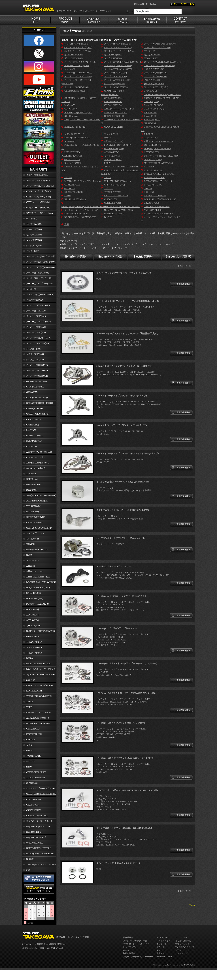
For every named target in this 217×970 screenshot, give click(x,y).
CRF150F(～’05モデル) (115, 185)
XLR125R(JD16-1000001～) (37, 718)
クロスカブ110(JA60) (35, 359)
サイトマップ (181, 953)
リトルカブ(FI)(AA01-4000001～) (40, 294)
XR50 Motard (31, 473)
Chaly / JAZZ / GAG (34, 441)
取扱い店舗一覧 (141, 4)
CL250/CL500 (31, 783)
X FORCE (30, 544)
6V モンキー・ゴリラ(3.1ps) (38, 202)
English (153, 4)
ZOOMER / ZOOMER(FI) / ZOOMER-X (35, 501)
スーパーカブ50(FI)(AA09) (37, 272)
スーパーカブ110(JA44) (36, 327)
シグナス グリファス (35, 533)
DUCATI (29, 859)
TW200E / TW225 (33, 756)
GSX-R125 (30, 739)
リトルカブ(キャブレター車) (38, 278)
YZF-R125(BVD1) (33, 506)
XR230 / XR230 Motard (155, 195)
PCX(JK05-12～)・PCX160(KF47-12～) (39, 583)
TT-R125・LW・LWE (154, 177)
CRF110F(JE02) (32, 424)
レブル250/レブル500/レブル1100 (40, 788)
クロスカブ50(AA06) (35, 300)
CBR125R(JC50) (32, 729)
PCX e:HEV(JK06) (33, 593)
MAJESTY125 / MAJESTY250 (38, 663)
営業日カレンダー (183, 944)
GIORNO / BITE (32, 636)
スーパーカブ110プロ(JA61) (38, 343)
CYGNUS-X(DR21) (34, 522)
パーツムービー (164, 941)
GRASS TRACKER (73, 192)
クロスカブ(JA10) (33, 348)
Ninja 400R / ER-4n (33, 832)
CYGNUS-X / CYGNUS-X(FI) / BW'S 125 (37, 529)
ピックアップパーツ (132, 947)
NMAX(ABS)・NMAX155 (37, 549)
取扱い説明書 (129, 953)
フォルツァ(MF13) (34, 652)
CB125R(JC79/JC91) (34, 408)
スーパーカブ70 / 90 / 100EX (38, 305)
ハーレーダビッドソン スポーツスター (39, 865)
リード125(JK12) (33, 625)
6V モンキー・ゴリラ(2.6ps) (38, 207)
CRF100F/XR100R (33, 419)
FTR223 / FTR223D (34, 734)
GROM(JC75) (31, 392)
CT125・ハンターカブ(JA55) (38, 196)
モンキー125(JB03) (34, 229)
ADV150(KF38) (32, 620)
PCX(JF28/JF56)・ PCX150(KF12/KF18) (31, 610)
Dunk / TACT (31, 490)
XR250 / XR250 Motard (35, 777)
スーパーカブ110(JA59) (36, 332)
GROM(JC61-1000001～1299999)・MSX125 (38, 404)
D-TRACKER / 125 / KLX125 (38, 723)
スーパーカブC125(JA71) (37, 376)
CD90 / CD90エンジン (35, 457)
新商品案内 (128, 937)
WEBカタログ (163, 937)
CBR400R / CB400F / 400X (37, 815)
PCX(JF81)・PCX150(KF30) (37, 604)
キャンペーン (163, 950)
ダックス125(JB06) (34, 240)
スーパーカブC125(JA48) (37, 365)
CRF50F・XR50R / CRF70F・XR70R (36, 415)
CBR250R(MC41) (33, 799)
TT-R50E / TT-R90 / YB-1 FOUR (39, 696)
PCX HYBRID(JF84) (34, 598)
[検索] (158, 11)
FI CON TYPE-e (182, 937)
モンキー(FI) (31, 218)
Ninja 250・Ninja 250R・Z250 (38, 826)
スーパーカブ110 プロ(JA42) (38, 321)
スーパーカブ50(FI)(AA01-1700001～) (38, 263)
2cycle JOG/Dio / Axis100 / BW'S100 (40, 674)
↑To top (191, 905)
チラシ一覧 (162, 944)
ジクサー (30, 745)
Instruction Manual (164, 957)
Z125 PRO (30, 680)
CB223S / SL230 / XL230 (36, 772)
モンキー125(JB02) (34, 234)
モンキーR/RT (32, 251)
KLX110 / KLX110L (34, 690)
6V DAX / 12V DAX (34, 435)
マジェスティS (32, 538)
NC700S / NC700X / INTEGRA (38, 848)
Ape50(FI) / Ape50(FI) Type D (37, 462)
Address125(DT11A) (34, 571)
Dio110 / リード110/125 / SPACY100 (40, 631)
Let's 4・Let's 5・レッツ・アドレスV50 (39, 670)
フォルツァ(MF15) (34, 647)
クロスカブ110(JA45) (35, 354)
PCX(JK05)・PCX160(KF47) (38, 587)
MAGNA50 (31, 430)
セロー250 (30, 761)
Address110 (30, 566)
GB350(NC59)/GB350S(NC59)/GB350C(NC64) (41, 794)
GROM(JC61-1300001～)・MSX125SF (35, 398)
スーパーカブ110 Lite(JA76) (37, 180)
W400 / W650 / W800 (34, 843)
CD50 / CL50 (31, 446)
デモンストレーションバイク (136, 944)
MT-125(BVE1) (32, 511)
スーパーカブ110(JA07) (36, 310)
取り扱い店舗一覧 (183, 941)
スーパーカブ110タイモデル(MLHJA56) (36, 339)
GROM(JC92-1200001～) (36, 381)
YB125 (29, 707)
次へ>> (188, 266)
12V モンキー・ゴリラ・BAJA (39, 213)
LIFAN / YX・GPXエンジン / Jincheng (36, 713)
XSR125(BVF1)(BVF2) (35, 517)
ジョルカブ (31, 289)
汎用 (28, 870)
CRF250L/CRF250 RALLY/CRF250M (31, 811)
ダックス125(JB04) (34, 245)
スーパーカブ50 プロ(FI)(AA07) (39, 283)
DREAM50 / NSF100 (34, 484)
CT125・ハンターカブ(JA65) (38, 191)
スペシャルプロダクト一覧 (135, 941)
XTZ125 (29, 701)
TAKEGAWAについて (184, 947)
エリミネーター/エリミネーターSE (38, 822)
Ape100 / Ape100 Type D (35, 468)
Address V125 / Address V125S (38, 576)
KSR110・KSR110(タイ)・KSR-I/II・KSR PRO (37, 686)
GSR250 (29, 750)
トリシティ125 (32, 560)
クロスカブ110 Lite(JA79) (36, 175)
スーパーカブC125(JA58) (37, 370)
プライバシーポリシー (185, 950)
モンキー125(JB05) (34, 224)
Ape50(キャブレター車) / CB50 (39, 452)
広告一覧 (161, 947)
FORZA (29, 658)
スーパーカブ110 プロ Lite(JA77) (40, 186)
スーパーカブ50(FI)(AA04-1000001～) (38, 268)
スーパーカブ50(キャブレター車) (40, 256)
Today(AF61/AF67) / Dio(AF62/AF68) (41, 495)
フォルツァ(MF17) (34, 642)
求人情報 (161, 953)
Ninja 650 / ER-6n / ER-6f (36, 837)
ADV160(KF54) (32, 614)
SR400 (28, 767)
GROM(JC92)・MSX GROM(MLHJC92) (33, 387)
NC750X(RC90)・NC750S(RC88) (39, 853)
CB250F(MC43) (32, 805)
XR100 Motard (32, 479)
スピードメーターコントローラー (138, 957)
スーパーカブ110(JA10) (36, 316)
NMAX (29, 555)
